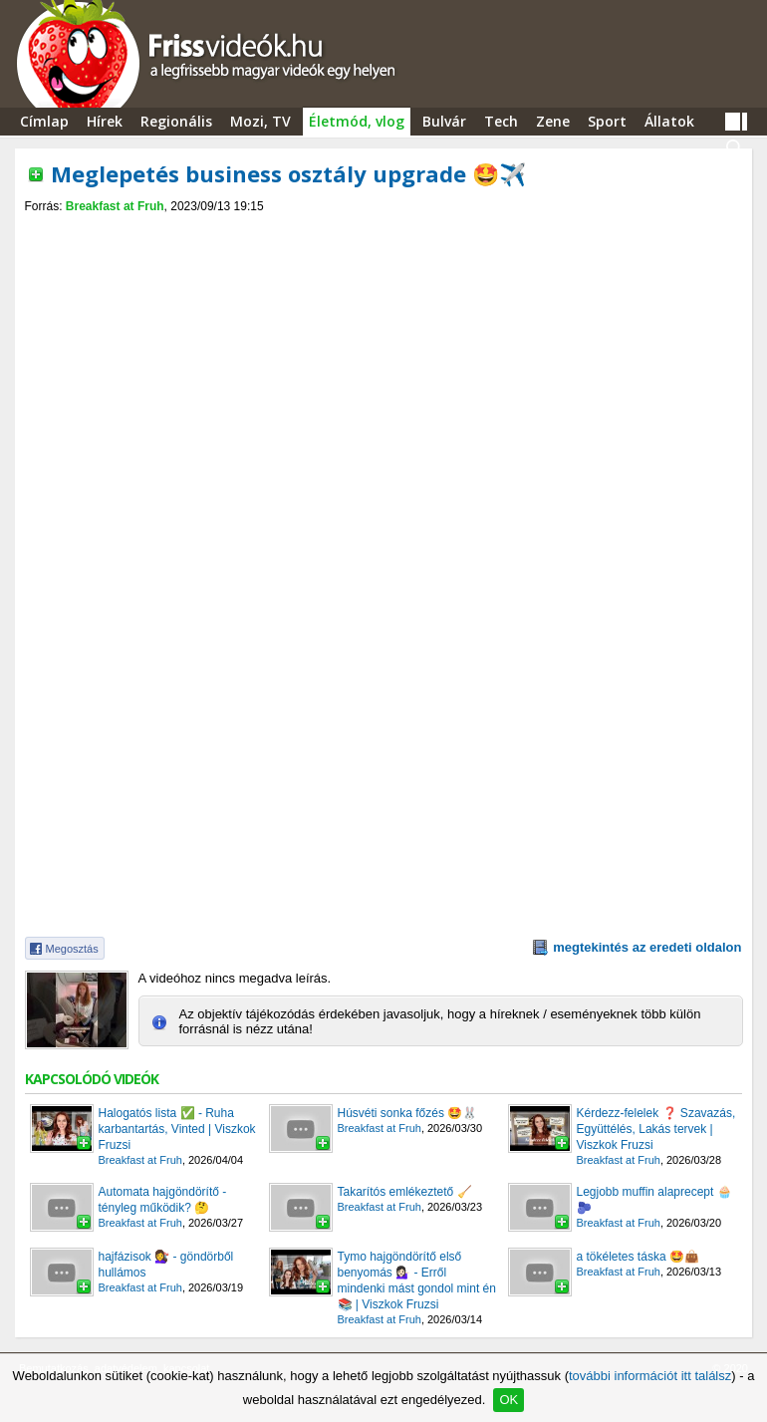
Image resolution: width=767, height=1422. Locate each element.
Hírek (105, 121)
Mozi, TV (260, 121)
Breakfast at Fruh (115, 206)
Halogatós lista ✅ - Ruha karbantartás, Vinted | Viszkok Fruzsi (177, 1129)
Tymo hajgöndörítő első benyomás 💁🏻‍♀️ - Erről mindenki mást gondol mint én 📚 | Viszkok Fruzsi (417, 1280)
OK (508, 1399)
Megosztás (72, 949)
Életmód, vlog (356, 121)
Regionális (176, 121)
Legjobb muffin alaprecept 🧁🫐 (654, 1200)
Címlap (44, 121)
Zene (553, 121)
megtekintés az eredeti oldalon (647, 947)
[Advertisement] (383, 230)
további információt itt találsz (650, 1375)
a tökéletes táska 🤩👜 (638, 1257)
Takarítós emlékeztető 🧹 (405, 1192)
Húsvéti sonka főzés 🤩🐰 (408, 1113)
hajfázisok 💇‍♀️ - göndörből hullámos (166, 1265)
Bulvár (444, 121)
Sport (607, 121)
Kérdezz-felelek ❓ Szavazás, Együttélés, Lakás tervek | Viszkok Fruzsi (656, 1129)
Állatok (669, 121)
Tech (501, 121)
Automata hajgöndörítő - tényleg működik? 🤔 (163, 1200)
